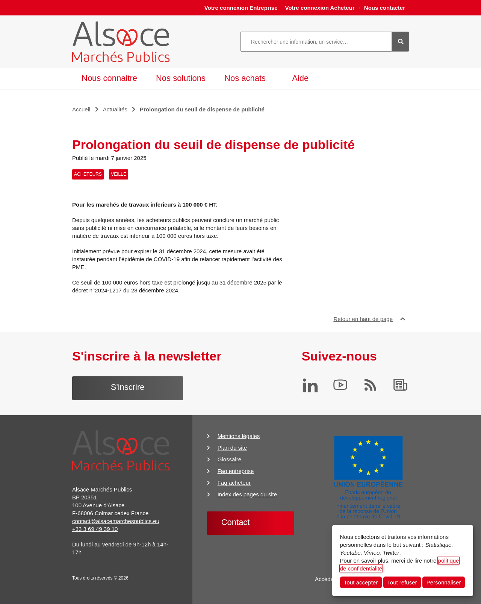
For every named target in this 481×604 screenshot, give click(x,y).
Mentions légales (239, 436)
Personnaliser (444, 582)
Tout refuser (402, 582)
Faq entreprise (236, 471)
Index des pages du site (247, 494)
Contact (235, 522)
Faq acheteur (234, 482)
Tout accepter (361, 582)
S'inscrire (128, 387)
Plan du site (232, 447)
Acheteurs (88, 174)
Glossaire (229, 459)
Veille (118, 174)
